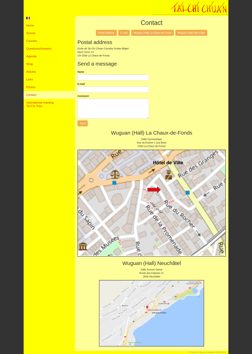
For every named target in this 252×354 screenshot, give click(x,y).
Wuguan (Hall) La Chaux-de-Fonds (153, 32)
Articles (31, 71)
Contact (31, 95)
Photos (30, 87)
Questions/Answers (39, 48)
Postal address (106, 32)
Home (30, 25)
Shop (29, 64)
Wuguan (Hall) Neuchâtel (191, 32)
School (30, 33)
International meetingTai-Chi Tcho (40, 104)
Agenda (31, 56)
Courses (31, 41)
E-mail (124, 32)
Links (29, 79)
